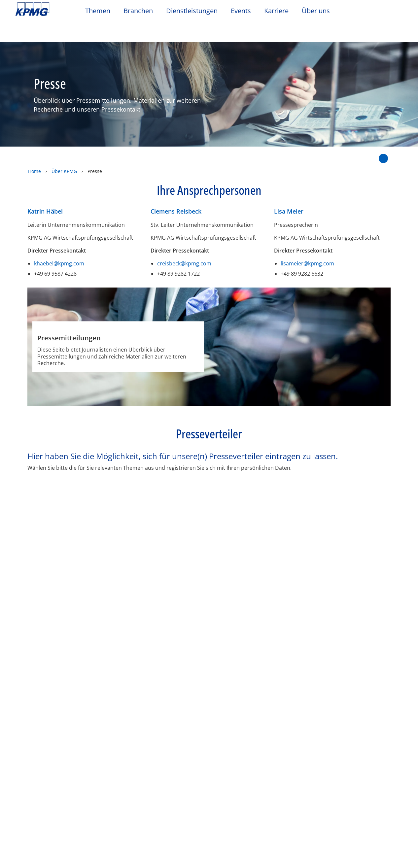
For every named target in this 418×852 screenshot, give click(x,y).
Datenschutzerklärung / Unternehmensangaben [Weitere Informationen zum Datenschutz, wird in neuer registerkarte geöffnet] (76, 845)
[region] (209, 815)
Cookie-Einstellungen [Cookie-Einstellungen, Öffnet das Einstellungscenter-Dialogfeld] (311, 799)
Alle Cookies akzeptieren (311, 833)
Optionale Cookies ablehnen (311, 816)
